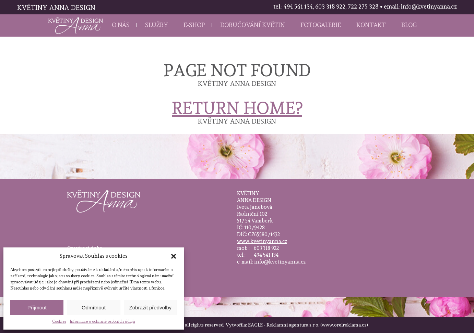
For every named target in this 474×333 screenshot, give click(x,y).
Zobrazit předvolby (150, 307)
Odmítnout (94, 307)
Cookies (59, 321)
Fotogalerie (320, 24)
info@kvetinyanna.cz (280, 262)
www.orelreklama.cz (344, 325)
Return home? (237, 108)
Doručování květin (252, 24)
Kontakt (371, 24)
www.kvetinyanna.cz (262, 241)
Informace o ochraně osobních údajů (102, 321)
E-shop (194, 24)
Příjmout (37, 307)
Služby (156, 24)
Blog (409, 24)
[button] (173, 256)
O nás (121, 24)
